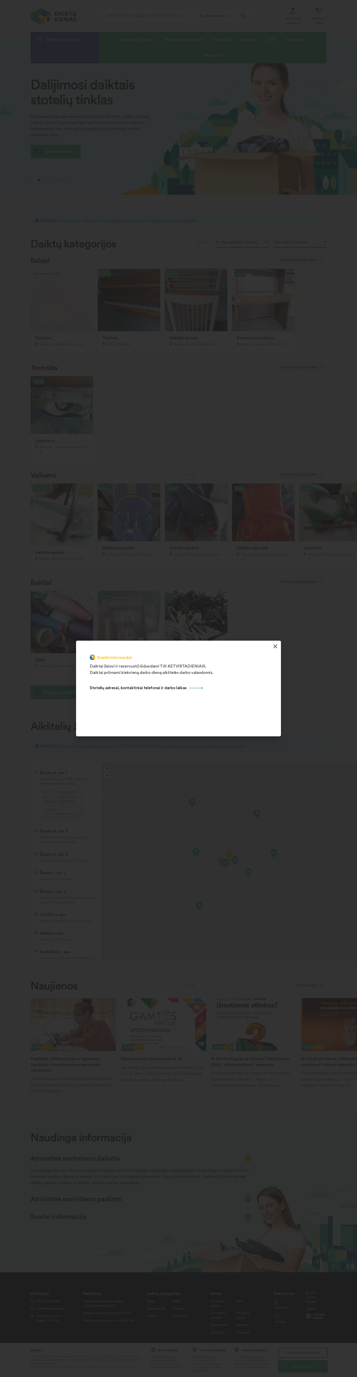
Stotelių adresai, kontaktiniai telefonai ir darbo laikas (138, 687)
